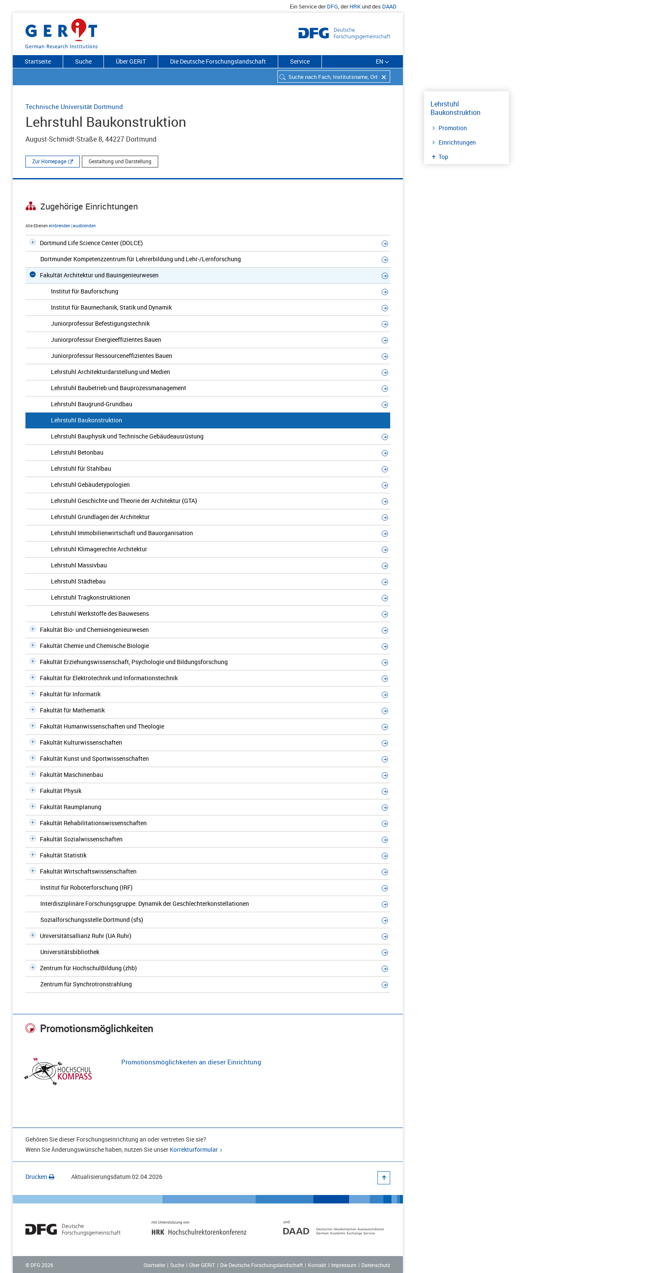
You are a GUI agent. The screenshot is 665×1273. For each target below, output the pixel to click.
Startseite (38, 61)
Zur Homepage (49, 161)
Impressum (343, 1265)
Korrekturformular (194, 1149)
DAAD (389, 6)
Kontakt (317, 1265)
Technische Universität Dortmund (74, 106)
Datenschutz (375, 1265)
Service (300, 61)
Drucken (39, 1176)
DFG (332, 6)
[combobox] (333, 76)
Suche (83, 61)
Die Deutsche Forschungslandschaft (218, 61)
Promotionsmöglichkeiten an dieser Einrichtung (191, 1062)
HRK (354, 6)
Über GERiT (131, 61)
